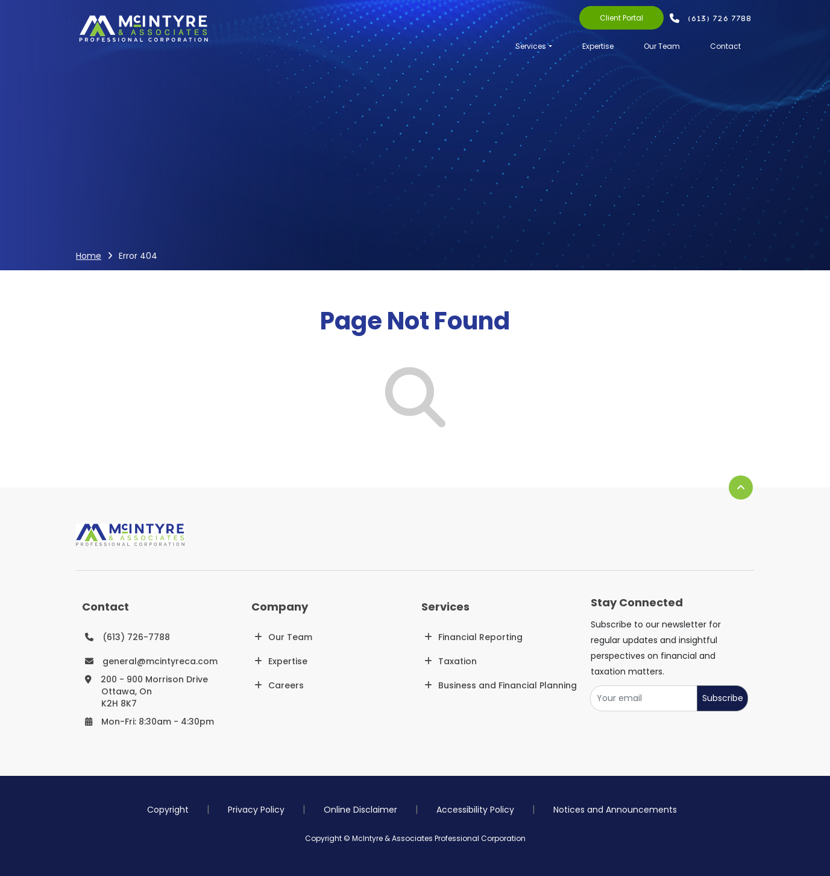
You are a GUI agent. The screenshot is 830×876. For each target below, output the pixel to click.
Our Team (662, 46)
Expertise (598, 46)
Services (530, 46)
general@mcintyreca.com (160, 661)
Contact (725, 46)
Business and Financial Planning (507, 685)
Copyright (168, 810)
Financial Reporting (480, 637)
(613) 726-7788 (136, 637)
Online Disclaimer (360, 810)
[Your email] (643, 698)
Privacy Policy (256, 810)
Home (88, 256)
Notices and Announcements (615, 810)
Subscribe (722, 698)
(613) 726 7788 (720, 18)
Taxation (457, 661)
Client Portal (621, 18)
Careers (286, 685)
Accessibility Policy (475, 810)
